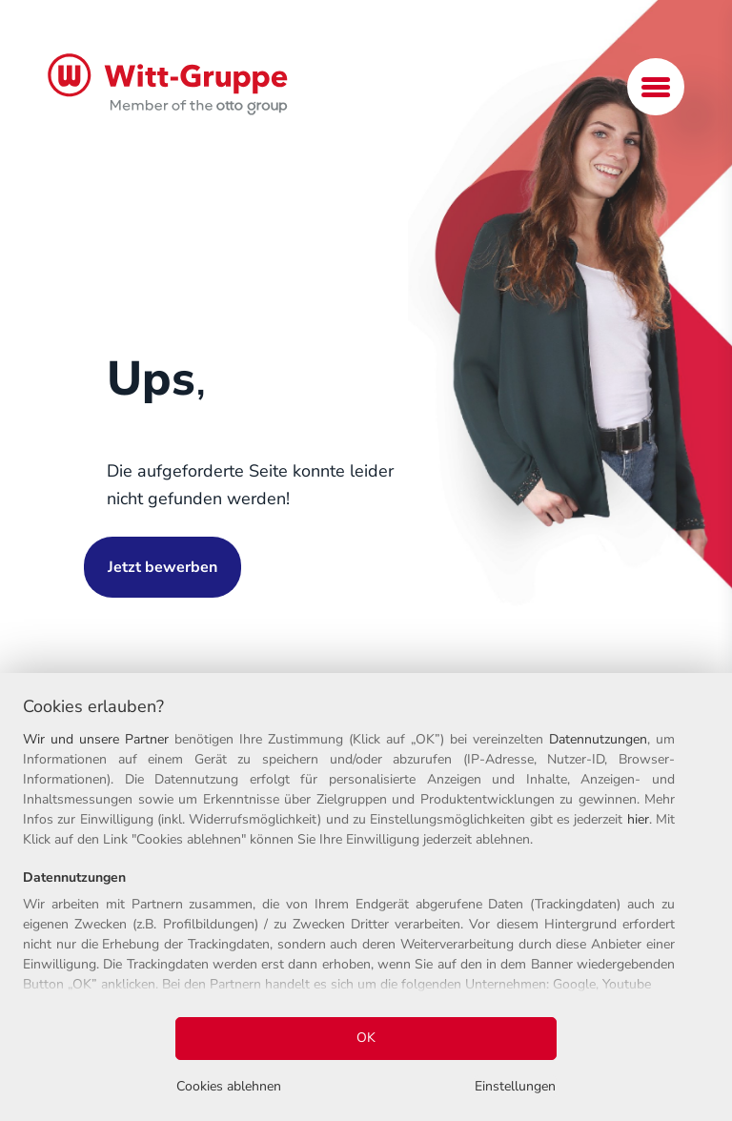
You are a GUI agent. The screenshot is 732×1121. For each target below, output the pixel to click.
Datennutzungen (598, 739)
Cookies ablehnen (228, 1086)
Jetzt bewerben (162, 567)
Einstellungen (515, 1086)
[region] (366, 897)
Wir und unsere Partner (96, 739)
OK (366, 1038)
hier (638, 819)
